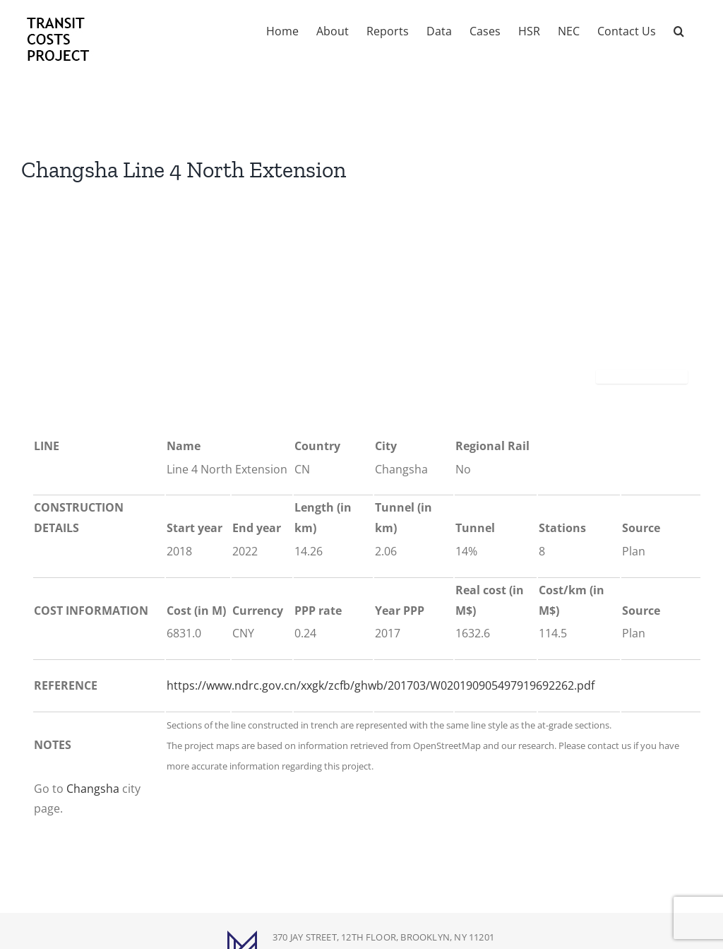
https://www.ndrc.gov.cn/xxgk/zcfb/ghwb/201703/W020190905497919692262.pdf (380, 685)
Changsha (92, 788)
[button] (679, 29)
